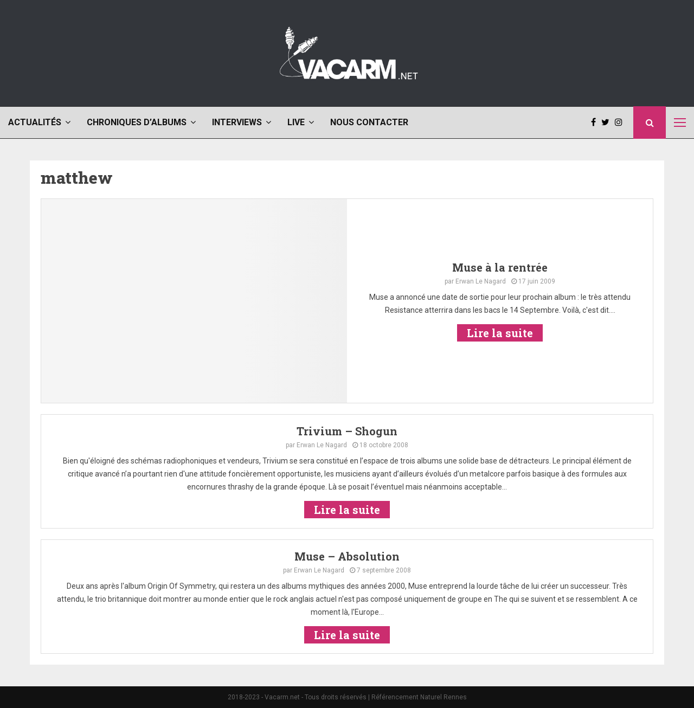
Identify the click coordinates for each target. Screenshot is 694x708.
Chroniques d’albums (137, 122)
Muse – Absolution (347, 556)
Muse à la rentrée (500, 267)
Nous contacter (369, 122)
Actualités (34, 122)
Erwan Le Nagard (480, 281)
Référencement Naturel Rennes (419, 697)
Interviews (237, 122)
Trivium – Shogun (347, 431)
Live (296, 122)
